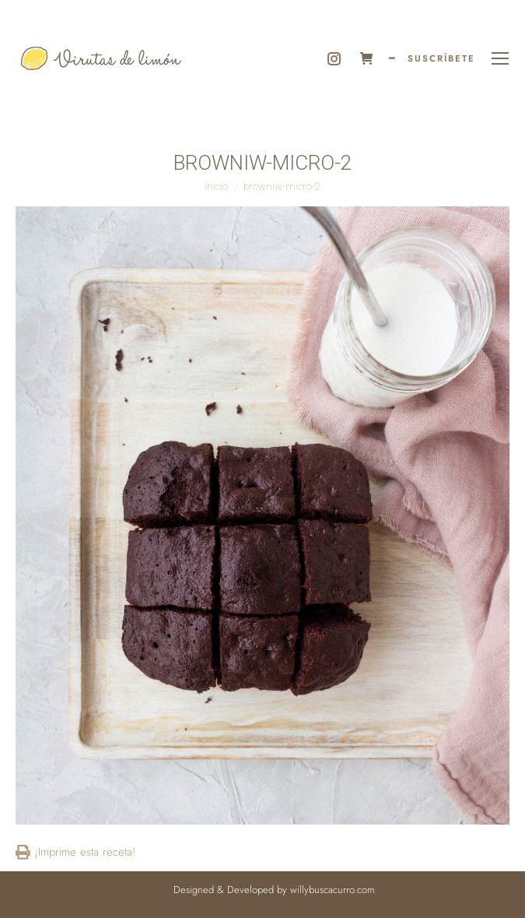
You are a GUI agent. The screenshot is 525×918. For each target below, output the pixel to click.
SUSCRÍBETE (441, 58)
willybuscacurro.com (332, 889)
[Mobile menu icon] (500, 58)
